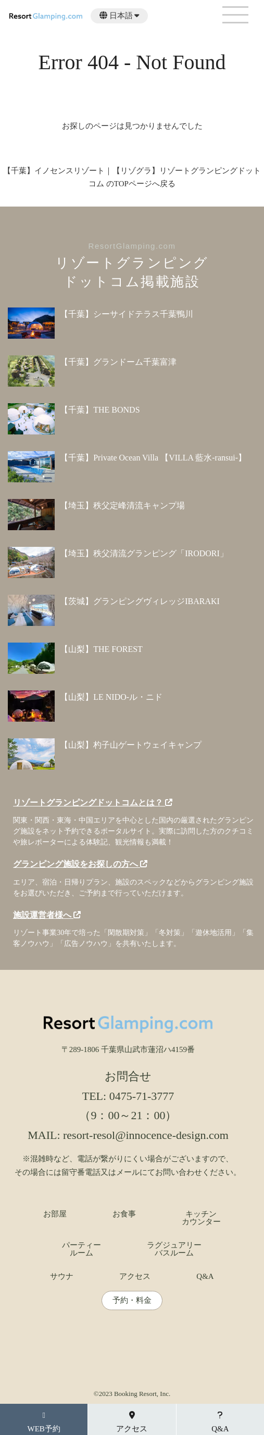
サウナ (61, 1276)
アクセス (134, 1276)
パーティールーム (81, 1249)
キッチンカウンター (201, 1218)
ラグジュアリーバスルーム (174, 1249)
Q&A (204, 1276)
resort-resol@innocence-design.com (146, 1135)
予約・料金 (132, 1300)
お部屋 (55, 1214)
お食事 (124, 1214)
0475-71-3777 (141, 1096)
